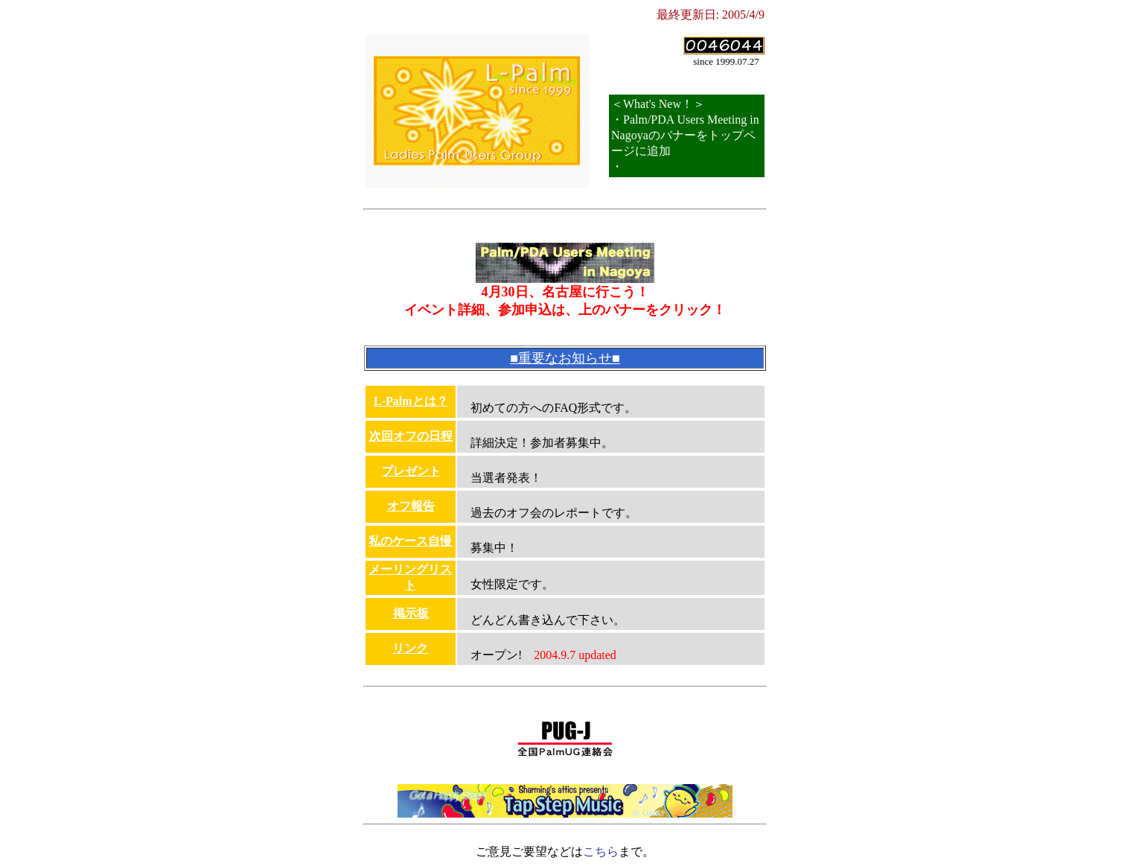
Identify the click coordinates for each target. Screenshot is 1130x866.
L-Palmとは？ (411, 401)
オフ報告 (411, 506)
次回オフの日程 (411, 436)
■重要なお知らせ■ (565, 358)
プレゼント (411, 471)
